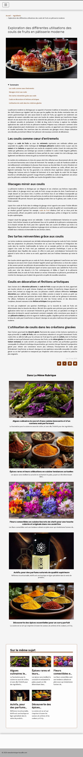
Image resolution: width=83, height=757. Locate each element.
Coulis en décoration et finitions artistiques (24, 99)
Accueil (8, 15)
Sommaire (14, 84)
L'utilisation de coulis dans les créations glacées (25, 103)
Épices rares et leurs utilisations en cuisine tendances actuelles (41, 471)
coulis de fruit (44, 210)
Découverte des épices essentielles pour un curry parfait (41, 622)
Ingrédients (17, 15)
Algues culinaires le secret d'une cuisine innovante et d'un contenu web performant (41, 422)
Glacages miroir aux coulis (18, 92)
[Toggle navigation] (5, 4)
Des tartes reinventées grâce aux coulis (22, 95)
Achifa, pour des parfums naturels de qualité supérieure (41, 572)
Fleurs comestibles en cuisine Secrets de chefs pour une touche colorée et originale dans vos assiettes (41, 523)
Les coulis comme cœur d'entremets (21, 88)
